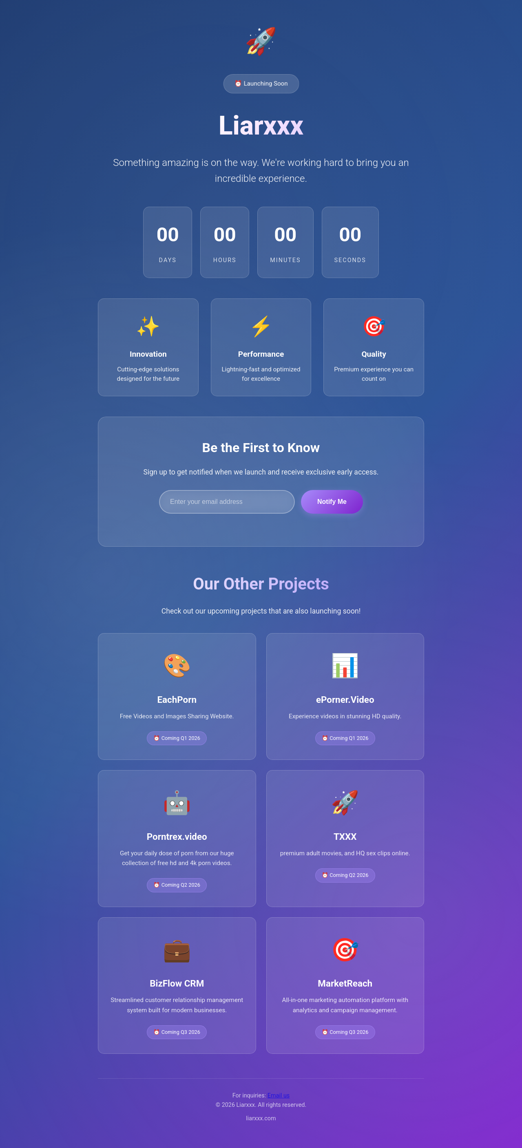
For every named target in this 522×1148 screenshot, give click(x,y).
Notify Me (332, 503)
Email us (279, 1097)
